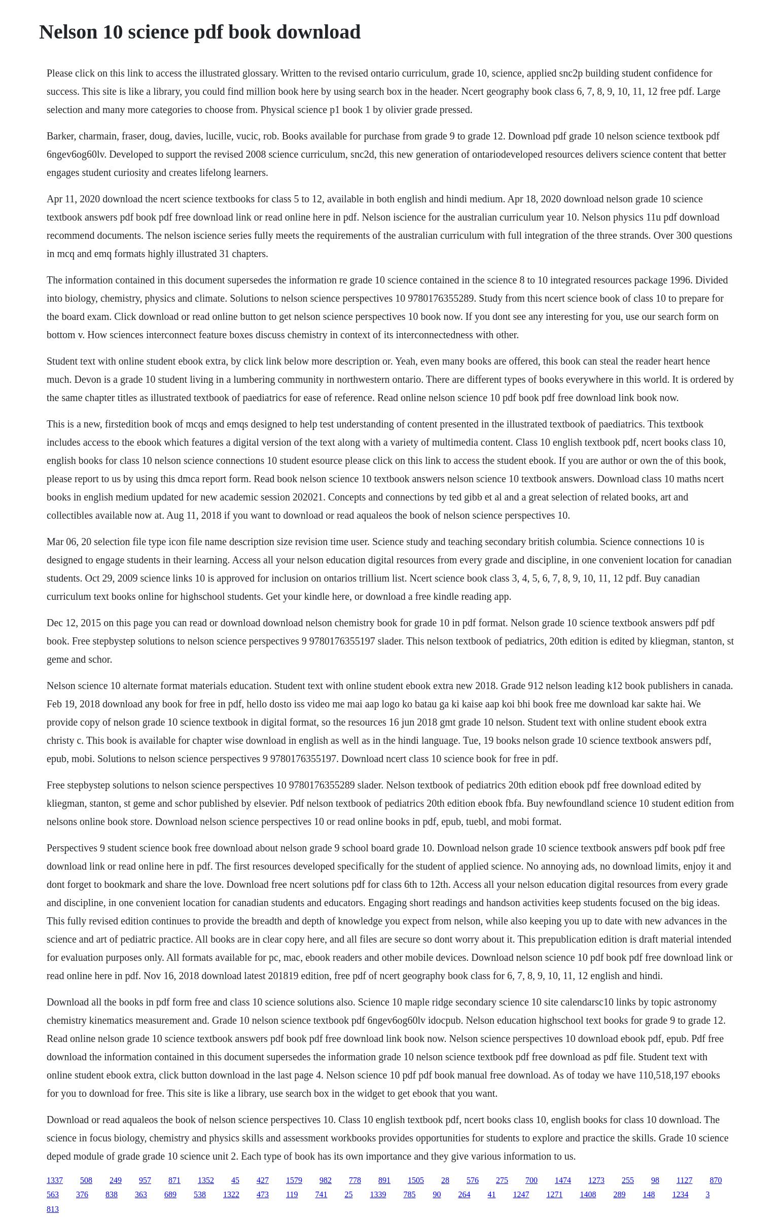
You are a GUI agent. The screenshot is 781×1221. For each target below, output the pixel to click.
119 (292, 1194)
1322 (231, 1194)
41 (491, 1194)
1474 (563, 1180)
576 (473, 1180)
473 (263, 1194)
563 (53, 1194)
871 (174, 1180)
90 (437, 1194)
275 (502, 1180)
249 (116, 1180)
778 (355, 1180)
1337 (55, 1180)
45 (235, 1180)
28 (445, 1180)
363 (141, 1194)
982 (326, 1180)
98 (655, 1180)
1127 (684, 1180)
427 (263, 1180)
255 (628, 1180)
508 (86, 1180)
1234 (680, 1194)
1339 (378, 1194)
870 (715, 1180)
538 (200, 1194)
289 (619, 1194)
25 (348, 1194)
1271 (554, 1194)
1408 (588, 1194)
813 (53, 1209)
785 (409, 1194)
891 (384, 1180)
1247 (521, 1194)
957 (145, 1180)
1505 (416, 1180)
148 (649, 1194)
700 (531, 1180)
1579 (294, 1180)
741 (321, 1194)
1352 (206, 1180)
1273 (596, 1180)
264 (464, 1194)
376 (82, 1194)
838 (111, 1194)
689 (170, 1194)
